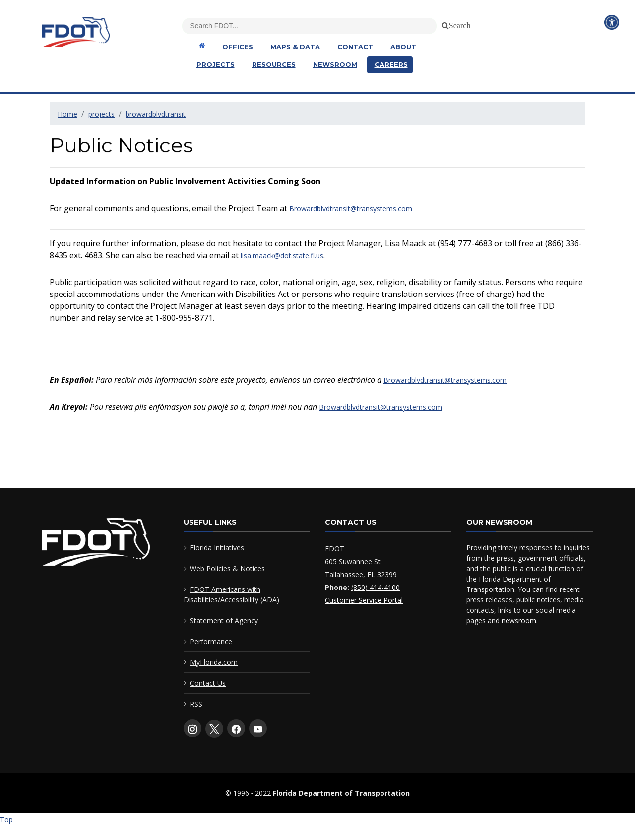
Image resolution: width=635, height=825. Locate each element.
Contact (355, 47)
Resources (274, 64)
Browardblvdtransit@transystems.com (350, 208)
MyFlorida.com (214, 662)
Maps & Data (295, 47)
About (403, 47)
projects (101, 113)
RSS (196, 703)
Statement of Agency (224, 620)
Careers (391, 64)
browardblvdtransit (156, 113)
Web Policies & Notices (227, 568)
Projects (215, 64)
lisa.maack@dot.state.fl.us (282, 255)
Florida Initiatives (217, 547)
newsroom (519, 620)
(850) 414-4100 (375, 587)
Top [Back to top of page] (6, 819)
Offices (237, 47)
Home (67, 113)
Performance (211, 641)
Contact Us (208, 683)
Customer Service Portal (364, 600)
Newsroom (335, 64)
